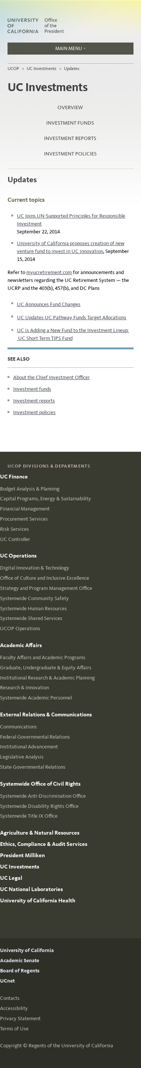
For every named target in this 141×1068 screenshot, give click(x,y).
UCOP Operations (20, 628)
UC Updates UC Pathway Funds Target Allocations (71, 317)
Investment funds (70, 123)
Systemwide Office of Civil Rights (40, 783)
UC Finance (14, 476)
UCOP (13, 68)
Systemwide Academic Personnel (36, 698)
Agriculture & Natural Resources (39, 832)
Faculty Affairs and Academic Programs (42, 657)
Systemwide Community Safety (34, 598)
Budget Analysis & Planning (29, 489)
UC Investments (41, 68)
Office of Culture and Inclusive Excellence (44, 578)
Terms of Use (14, 1028)
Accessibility (14, 1008)
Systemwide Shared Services (31, 618)
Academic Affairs (21, 645)
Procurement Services (24, 519)
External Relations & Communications (46, 714)
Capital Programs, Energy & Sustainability (45, 498)
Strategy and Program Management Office (46, 588)
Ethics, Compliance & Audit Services (43, 844)
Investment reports (70, 138)
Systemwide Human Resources (33, 608)
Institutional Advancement (29, 746)
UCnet (7, 981)
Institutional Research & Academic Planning (47, 678)
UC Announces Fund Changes (48, 304)
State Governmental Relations (32, 767)
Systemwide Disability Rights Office (39, 806)
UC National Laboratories (31, 889)
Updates (71, 68)
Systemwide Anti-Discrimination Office (43, 796)
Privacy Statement (20, 1018)
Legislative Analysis (22, 757)
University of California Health (37, 900)
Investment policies (70, 154)
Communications (18, 727)
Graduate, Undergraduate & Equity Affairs (45, 667)
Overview (70, 107)
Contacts (10, 998)
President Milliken (22, 855)
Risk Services (14, 529)
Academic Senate (19, 960)
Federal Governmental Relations (35, 737)
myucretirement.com (49, 272)
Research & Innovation (24, 687)
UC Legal (11, 878)
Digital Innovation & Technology (34, 568)
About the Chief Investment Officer (51, 377)
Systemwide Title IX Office (29, 816)
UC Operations (18, 555)
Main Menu (47, 50)
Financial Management (25, 509)
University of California (27, 950)
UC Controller (15, 539)
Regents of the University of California (71, 1045)
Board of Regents (19, 970)
